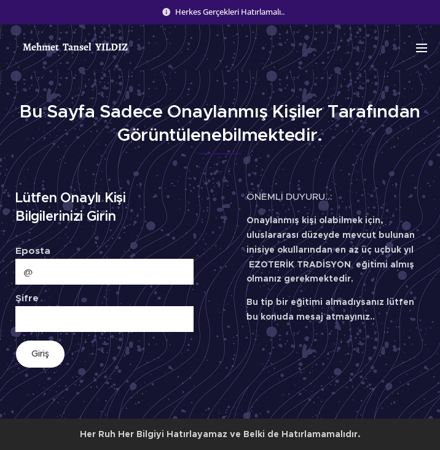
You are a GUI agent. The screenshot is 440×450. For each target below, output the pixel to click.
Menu (421, 48)
